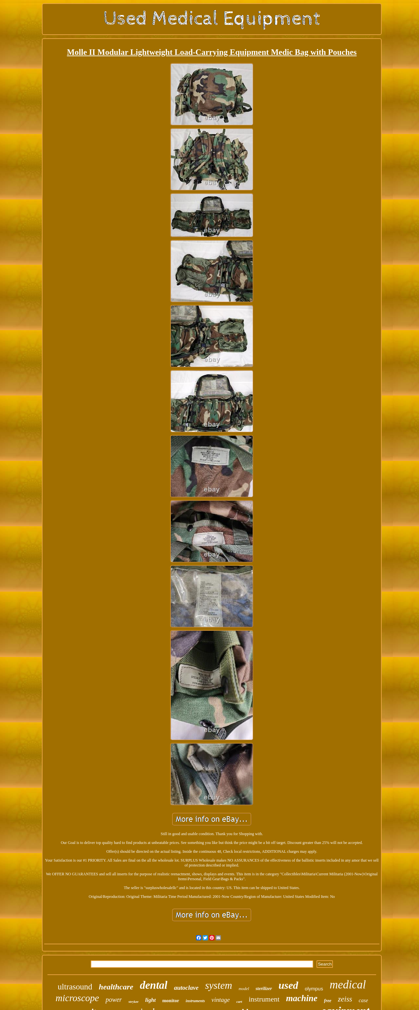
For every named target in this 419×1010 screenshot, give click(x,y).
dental (153, 985)
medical (348, 984)
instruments (195, 1001)
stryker (133, 1001)
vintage (220, 999)
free (328, 1000)
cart (239, 1001)
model (244, 988)
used (288, 985)
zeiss (345, 999)
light (150, 1000)
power (113, 999)
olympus (314, 988)
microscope (77, 998)
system (218, 985)
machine (302, 998)
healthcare (116, 987)
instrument (264, 999)
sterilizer (264, 988)
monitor (170, 1000)
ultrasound (75, 986)
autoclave (186, 987)
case (363, 1000)
